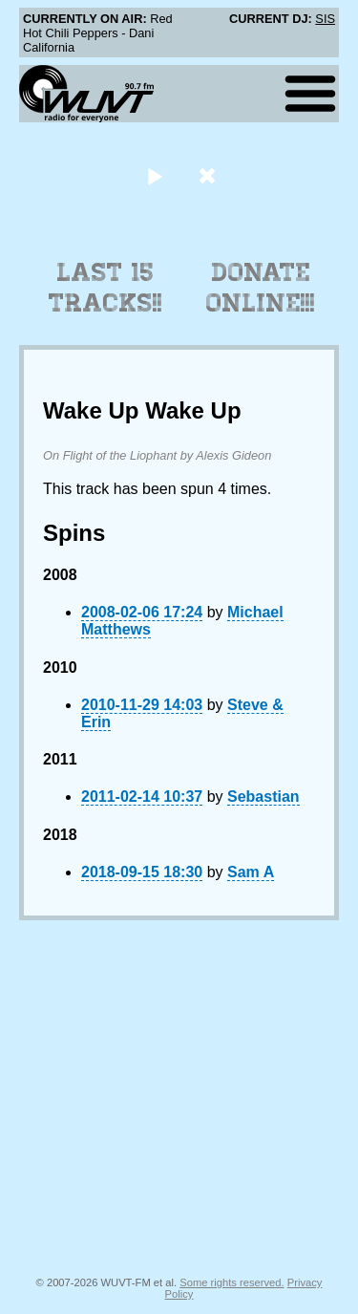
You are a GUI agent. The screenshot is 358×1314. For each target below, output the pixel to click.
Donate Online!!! (260, 287)
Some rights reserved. (231, 1282)
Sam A (250, 872)
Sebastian (263, 796)
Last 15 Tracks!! (105, 287)
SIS (325, 18)
